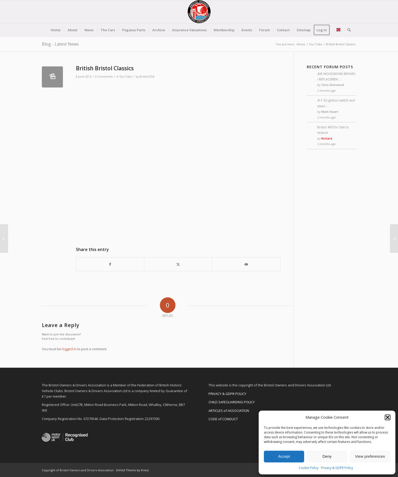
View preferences (370, 456)
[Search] (347, 29)
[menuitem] (55, 29)
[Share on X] (178, 264)
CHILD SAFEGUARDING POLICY (231, 402)
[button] (387, 417)
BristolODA (147, 76)
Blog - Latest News (60, 44)
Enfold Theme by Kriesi (132, 470)
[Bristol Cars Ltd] (4, 238)
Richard (326, 138)
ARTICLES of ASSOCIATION (228, 410)
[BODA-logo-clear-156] (199, 11)
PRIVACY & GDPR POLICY (227, 393)
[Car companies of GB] (394, 238)
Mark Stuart (329, 112)
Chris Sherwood (332, 85)
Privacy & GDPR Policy (337, 468)
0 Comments (104, 76)
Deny (326, 456)
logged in (69, 349)
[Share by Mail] (246, 264)
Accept (284, 456)
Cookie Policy (308, 468)
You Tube (126, 76)
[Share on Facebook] (110, 264)
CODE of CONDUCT (223, 419)
